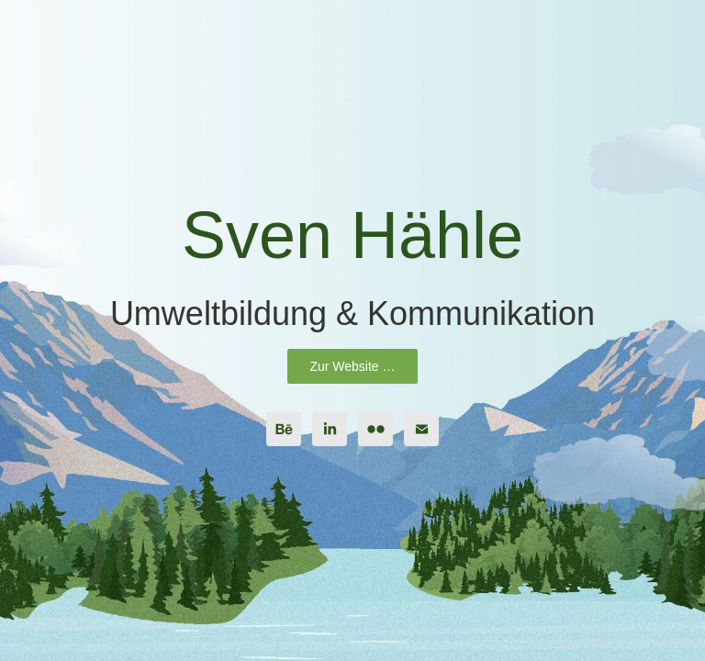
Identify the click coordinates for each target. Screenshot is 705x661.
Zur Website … (352, 366)
